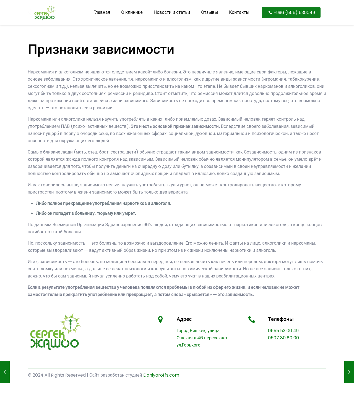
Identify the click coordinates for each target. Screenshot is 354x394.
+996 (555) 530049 (291, 12)
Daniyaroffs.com (161, 375)
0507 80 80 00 (283, 338)
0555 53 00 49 (283, 330)
